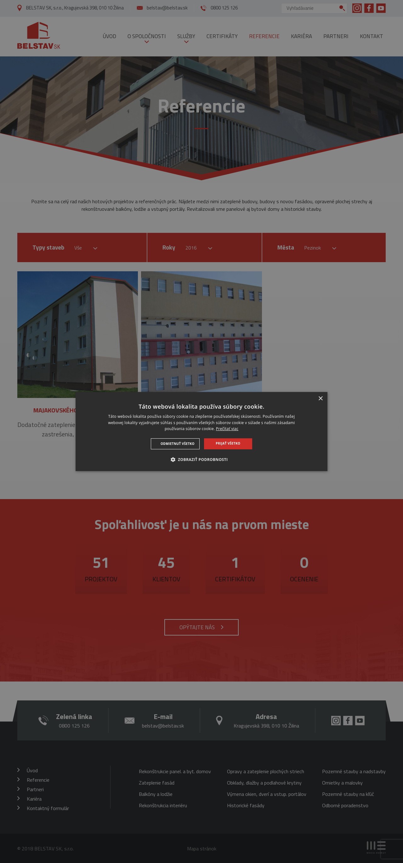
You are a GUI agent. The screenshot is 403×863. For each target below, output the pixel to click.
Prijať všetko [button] (228, 443)
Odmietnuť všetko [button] (178, 443)
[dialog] (201, 431)
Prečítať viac (227, 429)
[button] (201, 459)
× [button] (320, 398)
